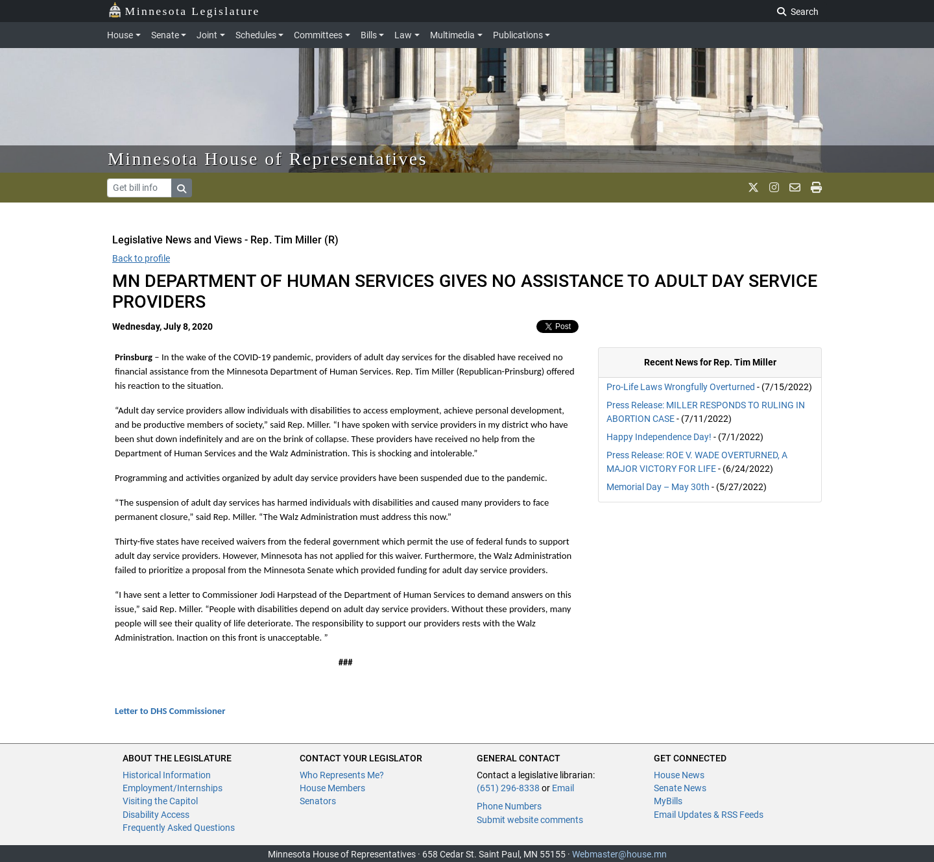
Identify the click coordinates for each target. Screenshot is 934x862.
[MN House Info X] (753, 187)
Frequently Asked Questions (179, 827)
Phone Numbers (509, 806)
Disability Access (156, 814)
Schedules (255, 35)
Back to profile (141, 258)
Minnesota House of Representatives (267, 159)
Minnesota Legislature (184, 10)
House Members (332, 788)
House (120, 35)
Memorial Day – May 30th (658, 487)
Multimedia (452, 35)
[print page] (816, 187)
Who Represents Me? (342, 775)
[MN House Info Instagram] (774, 187)
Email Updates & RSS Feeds (708, 814)
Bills (369, 35)
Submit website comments (530, 820)
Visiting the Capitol (160, 801)
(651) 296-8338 (508, 788)
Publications (518, 35)
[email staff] (795, 187)
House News (679, 775)
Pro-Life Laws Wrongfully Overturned (680, 387)
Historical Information (167, 775)
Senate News (680, 788)
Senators (318, 801)
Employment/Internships (172, 788)
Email (563, 788)
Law (403, 35)
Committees (318, 35)
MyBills (668, 801)
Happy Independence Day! (659, 437)
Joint (207, 35)
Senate (165, 35)
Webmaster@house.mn (619, 854)
